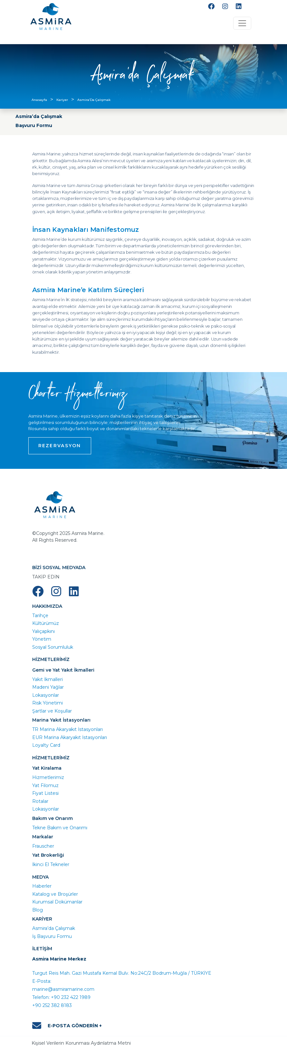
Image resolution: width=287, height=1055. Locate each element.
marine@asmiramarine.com (63, 989)
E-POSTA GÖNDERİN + (67, 1025)
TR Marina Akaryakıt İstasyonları (67, 729)
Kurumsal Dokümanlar (57, 902)
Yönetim (41, 639)
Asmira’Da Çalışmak (93, 100)
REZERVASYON (59, 446)
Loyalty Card (46, 745)
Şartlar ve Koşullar (52, 711)
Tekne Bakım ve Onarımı (59, 828)
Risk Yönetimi (47, 703)
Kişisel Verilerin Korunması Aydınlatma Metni (81, 1043)
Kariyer (62, 100)
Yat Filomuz (45, 785)
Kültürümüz (45, 623)
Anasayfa (39, 100)
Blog (37, 910)
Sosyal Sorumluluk (52, 647)
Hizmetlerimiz (48, 777)
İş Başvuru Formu (52, 936)
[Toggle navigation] (242, 23)
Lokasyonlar (45, 695)
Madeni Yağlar (48, 687)
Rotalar (40, 801)
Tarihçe (40, 615)
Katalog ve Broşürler (55, 894)
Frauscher (43, 846)
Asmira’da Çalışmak (38, 116)
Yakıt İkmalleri (47, 679)
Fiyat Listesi (45, 793)
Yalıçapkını (43, 631)
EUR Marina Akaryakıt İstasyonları (69, 737)
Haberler (42, 886)
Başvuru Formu (33, 125)
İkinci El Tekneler (50, 864)
